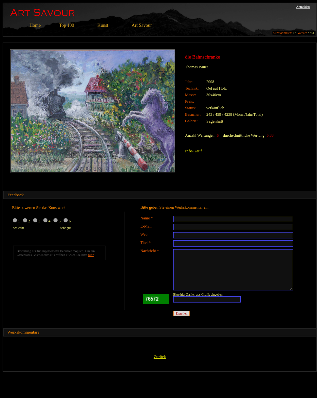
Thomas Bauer (196, 67)
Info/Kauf (193, 150)
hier (91, 255)
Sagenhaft (214, 121)
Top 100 (66, 25)
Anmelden (303, 7)
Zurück (160, 356)
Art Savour (142, 25)
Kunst (102, 25)
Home (35, 25)
